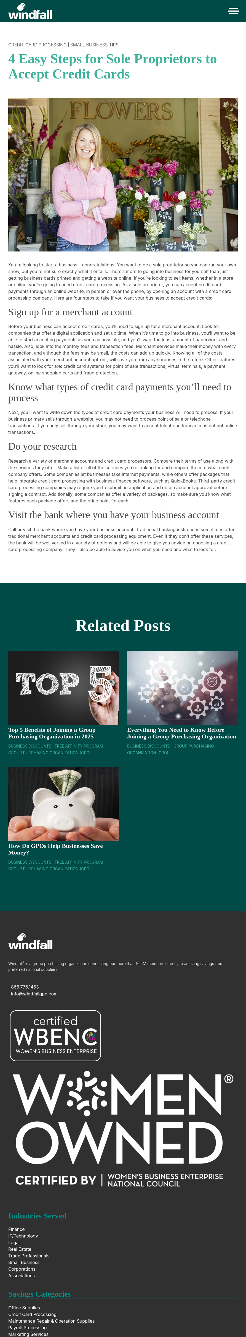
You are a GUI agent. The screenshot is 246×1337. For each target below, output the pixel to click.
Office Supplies (24, 1307)
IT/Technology (23, 1236)
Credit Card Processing (37, 45)
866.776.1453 (25, 987)
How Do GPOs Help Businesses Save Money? (55, 849)
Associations (21, 1275)
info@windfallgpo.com (34, 994)
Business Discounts (29, 746)
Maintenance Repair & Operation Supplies (51, 1321)
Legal (14, 1242)
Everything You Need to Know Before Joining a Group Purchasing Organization (181, 733)
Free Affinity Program (79, 746)
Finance (16, 1229)
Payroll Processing (27, 1327)
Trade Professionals (29, 1256)
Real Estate (19, 1249)
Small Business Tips (94, 45)
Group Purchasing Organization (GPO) (49, 752)
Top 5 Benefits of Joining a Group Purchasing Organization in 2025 (52, 733)
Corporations (22, 1269)
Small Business (23, 1262)
